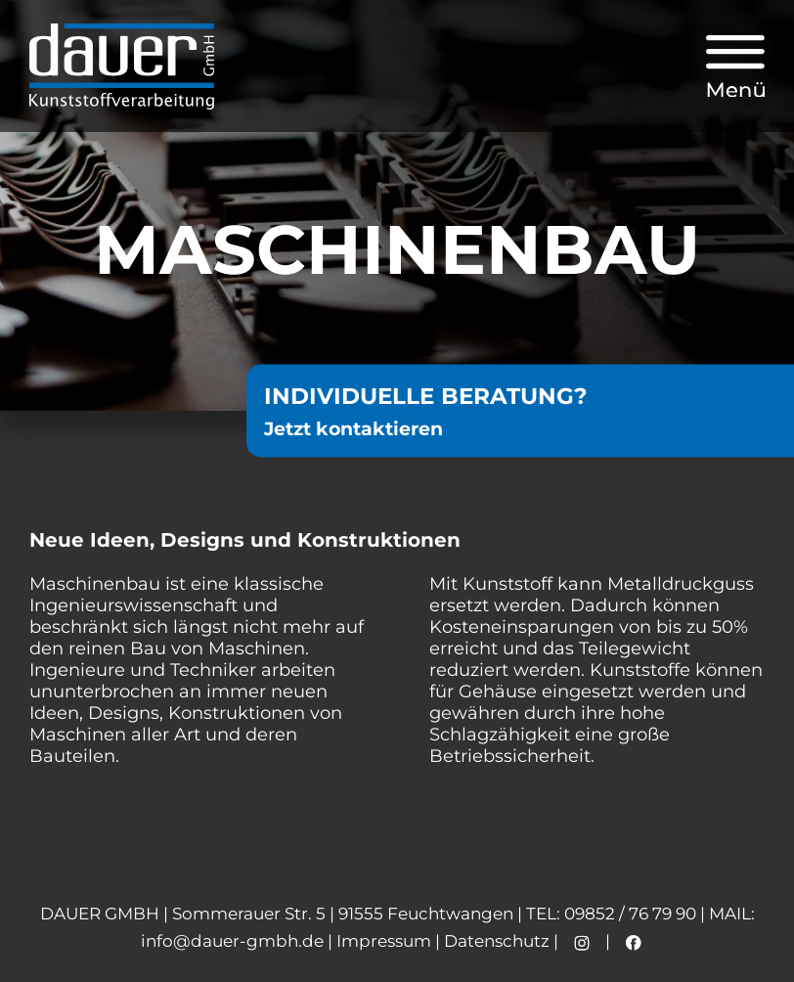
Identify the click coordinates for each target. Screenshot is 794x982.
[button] (735, 66)
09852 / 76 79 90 (630, 913)
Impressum (383, 941)
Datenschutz (497, 941)
